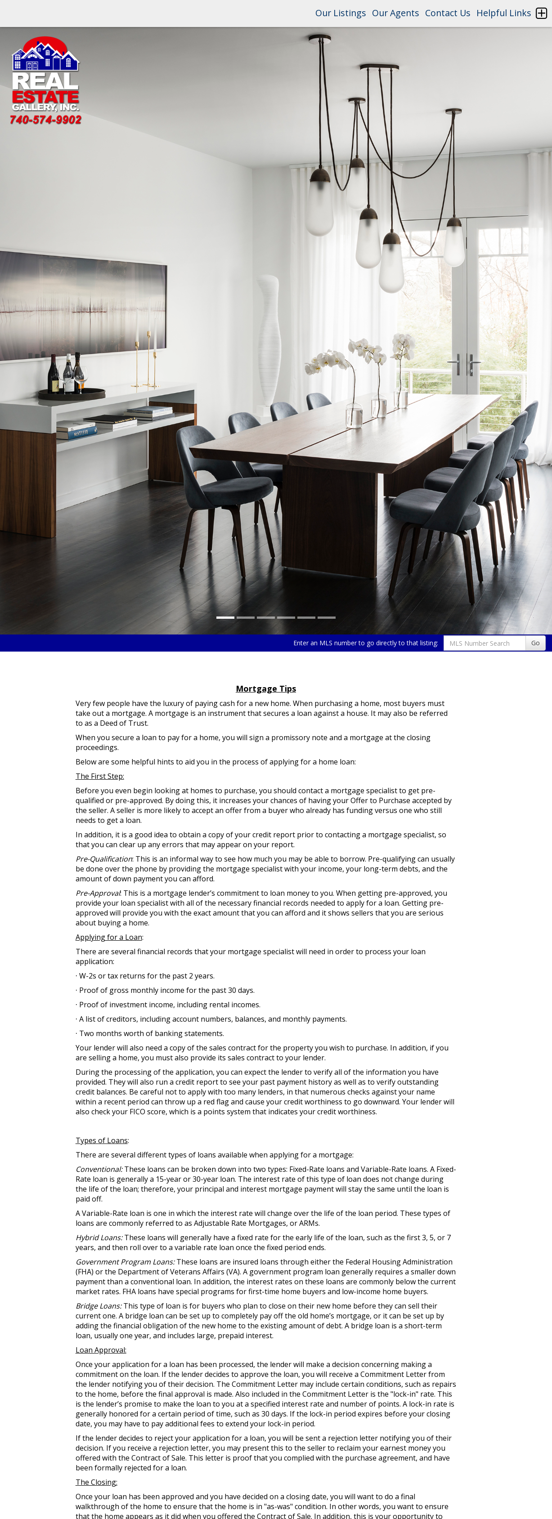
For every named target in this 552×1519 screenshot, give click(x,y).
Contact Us (448, 13)
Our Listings (340, 13)
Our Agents (395, 13)
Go (535, 643)
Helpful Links (503, 13)
